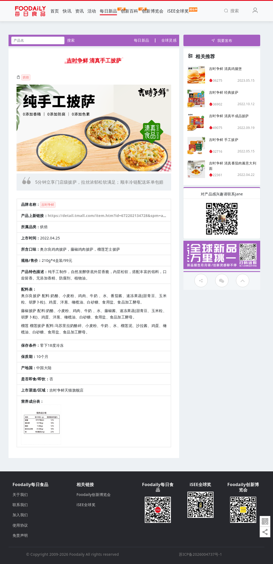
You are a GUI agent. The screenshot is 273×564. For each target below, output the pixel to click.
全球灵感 (168, 40)
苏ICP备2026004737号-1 (200, 554)
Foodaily (77, 554)
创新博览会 (152, 11)
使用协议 (20, 525)
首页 (54, 11)
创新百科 (129, 10)
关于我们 (20, 494)
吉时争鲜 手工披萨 (223, 139)
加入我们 (20, 514)
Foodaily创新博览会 (94, 494)
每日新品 (108, 10)
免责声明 (20, 535)
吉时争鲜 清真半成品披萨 (229, 115)
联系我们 (20, 504)
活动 (91, 11)
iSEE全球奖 (178, 10)
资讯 (79, 11)
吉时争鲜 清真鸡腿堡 (225, 68)
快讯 (67, 11)
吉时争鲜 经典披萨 (223, 92)
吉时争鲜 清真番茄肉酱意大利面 (232, 166)
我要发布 (221, 40)
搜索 (71, 40)
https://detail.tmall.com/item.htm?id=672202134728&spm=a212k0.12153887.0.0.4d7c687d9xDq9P (140, 215)
